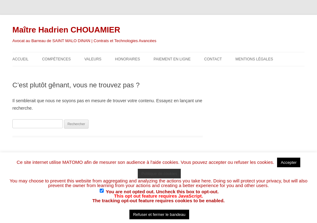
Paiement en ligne (172, 59)
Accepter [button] (289, 162)
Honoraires (127, 59)
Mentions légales (254, 59)
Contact (213, 59)
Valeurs (92, 59)
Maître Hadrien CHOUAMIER (66, 29)
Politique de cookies (159, 173)
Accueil (20, 59)
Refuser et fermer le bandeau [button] (159, 214)
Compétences (56, 59)
